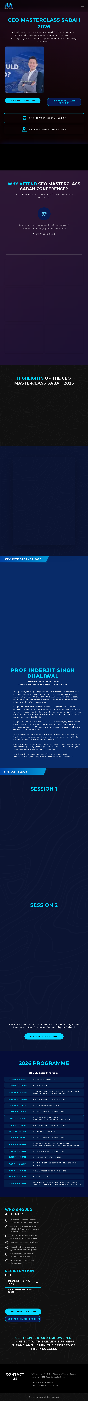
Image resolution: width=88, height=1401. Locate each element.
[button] (82, 6)
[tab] (23, 1282)
